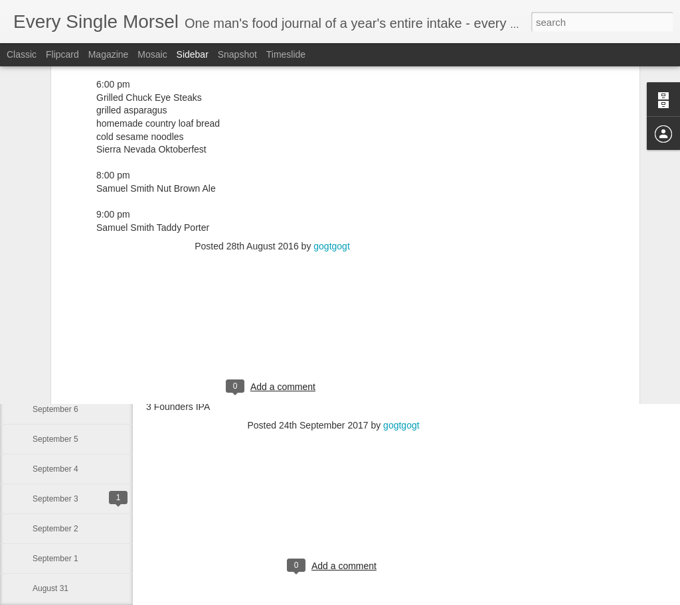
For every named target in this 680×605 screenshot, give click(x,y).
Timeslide (285, 54)
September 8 (55, 349)
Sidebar (193, 54)
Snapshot (237, 54)
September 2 (55, 528)
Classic (22, 54)
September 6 (55, 409)
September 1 (55, 558)
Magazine (108, 54)
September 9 (55, 319)
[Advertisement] (272, 198)
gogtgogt (331, 112)
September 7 (55, 379)
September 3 (55, 499)
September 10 (57, 290)
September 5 (55, 439)
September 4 (55, 469)
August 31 (50, 588)
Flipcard (62, 54)
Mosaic (152, 54)
